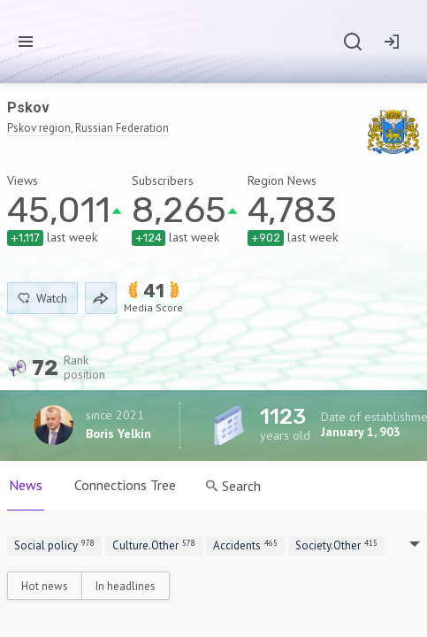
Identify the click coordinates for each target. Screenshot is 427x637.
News (25, 485)
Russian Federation (122, 127)
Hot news (44, 586)
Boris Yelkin (118, 433)
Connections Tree (125, 485)
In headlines (125, 586)
